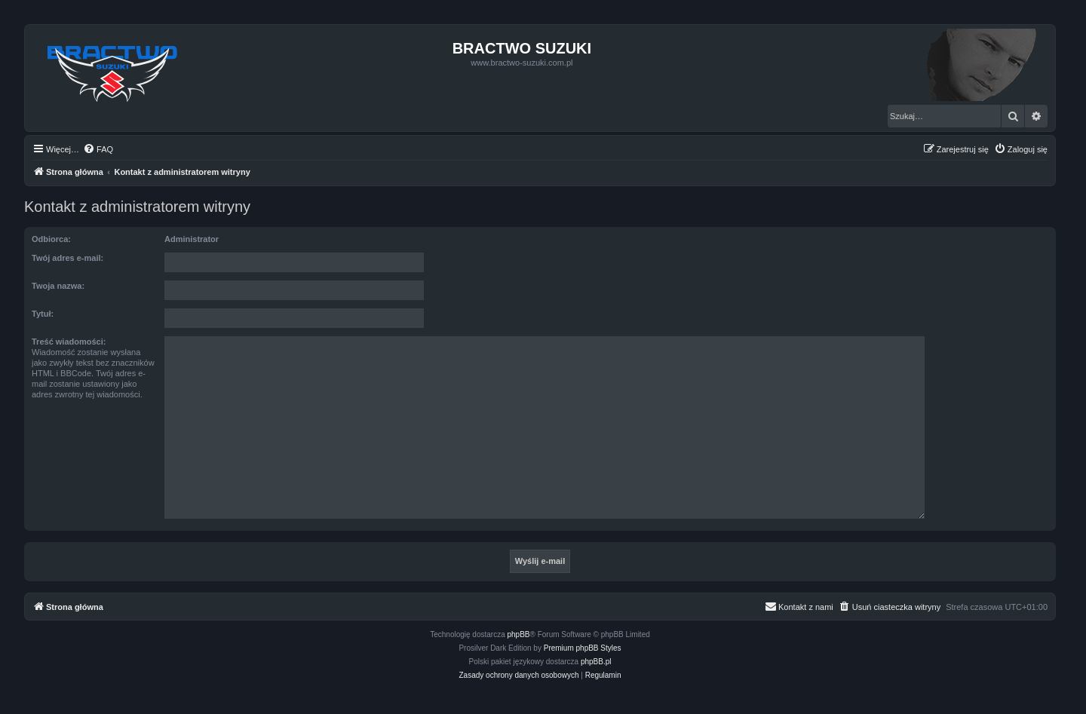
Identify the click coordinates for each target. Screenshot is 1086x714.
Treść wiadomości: (69, 341)
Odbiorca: (51, 239)
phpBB (519, 634)
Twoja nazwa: (58, 285)
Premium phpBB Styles (582, 648)
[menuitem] (98, 149)
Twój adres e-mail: (67, 257)
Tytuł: (43, 313)
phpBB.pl (596, 661)
